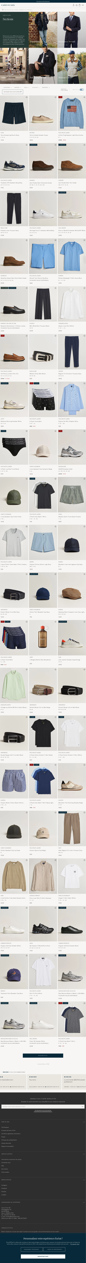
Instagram (4, 1185)
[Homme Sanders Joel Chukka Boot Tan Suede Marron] (72, 161)
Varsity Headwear (35, 466)
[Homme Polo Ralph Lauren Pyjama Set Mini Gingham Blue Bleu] (72, 399)
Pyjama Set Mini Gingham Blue (68, 421)
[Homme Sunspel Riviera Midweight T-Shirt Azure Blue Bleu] (72, 256)
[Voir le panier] (79, 5)
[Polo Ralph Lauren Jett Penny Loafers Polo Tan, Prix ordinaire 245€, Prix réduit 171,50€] (14, 356)
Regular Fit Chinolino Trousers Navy (69, 373)
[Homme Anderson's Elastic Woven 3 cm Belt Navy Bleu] (14, 590)
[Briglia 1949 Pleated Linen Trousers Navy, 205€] (14, 213)
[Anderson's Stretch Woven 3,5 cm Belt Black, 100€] (72, 690)
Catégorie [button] (8, 87)
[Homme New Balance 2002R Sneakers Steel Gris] (72, 447)
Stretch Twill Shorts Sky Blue (39, 278)
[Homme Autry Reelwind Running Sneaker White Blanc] (14, 399)
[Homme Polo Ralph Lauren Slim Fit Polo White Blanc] (43, 971)
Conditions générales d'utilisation (10, 1133)
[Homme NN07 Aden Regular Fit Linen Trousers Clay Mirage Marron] (72, 828)
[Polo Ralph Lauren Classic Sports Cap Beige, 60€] (43, 833)
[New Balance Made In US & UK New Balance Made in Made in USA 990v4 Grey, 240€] (72, 976)
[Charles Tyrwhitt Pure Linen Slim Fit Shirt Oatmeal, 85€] (43, 881)
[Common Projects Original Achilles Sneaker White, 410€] (14, 929)
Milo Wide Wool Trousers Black (39, 326)
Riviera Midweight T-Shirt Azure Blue (70, 278)
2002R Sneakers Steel (65, 469)
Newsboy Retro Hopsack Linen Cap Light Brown (71, 612)
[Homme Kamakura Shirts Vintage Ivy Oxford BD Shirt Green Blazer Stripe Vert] (14, 685)
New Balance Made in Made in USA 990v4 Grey (71, 993)
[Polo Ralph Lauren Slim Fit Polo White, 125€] (43, 976)
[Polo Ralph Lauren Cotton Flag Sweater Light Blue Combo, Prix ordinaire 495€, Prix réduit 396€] (72, 118)
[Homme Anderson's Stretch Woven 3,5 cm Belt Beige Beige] (43, 685)
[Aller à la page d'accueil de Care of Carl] (8, 5)
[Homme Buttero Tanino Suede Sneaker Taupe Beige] (43, 113)
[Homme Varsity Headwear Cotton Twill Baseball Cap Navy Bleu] (43, 590)
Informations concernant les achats (11, 1159)
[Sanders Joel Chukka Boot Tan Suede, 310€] (72, 166)
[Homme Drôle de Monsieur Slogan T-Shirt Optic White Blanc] (72, 876)
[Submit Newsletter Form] (82, 1106)
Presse (3, 1137)
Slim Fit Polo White (36, 993)
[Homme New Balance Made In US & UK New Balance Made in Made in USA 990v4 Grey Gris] (72, 971)
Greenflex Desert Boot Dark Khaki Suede (13, 278)
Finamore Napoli (63, 323)
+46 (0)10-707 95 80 (9, 1215)
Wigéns (60, 561)
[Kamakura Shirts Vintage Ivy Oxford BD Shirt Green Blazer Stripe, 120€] (14, 690)
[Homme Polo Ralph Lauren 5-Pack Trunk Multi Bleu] (14, 637)
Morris (32, 561)
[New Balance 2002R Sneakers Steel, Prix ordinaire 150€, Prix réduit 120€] (72, 452)
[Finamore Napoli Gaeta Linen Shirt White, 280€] (72, 309)
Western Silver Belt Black (38, 373)
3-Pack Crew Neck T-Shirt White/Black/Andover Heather (39, 517)
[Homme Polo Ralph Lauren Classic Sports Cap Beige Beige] (43, 828)
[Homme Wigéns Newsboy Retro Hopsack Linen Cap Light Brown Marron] (72, 590)
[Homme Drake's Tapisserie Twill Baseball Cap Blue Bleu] (14, 971)
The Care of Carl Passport (43, 1)
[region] (43, 1082)
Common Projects (6, 943)
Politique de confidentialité (9, 1140)
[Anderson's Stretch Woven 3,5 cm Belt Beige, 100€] (43, 690)
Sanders (32, 180)
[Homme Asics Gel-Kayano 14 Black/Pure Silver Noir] (43, 923)
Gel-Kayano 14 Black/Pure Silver (40, 946)
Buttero (32, 132)
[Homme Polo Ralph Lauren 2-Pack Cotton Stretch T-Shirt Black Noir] (43, 733)
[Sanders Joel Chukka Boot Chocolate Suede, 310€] (43, 166)
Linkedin (3, 1195)
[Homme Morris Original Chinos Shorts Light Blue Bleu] (43, 542)
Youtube (3, 1191)
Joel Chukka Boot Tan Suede (67, 183)
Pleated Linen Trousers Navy (10, 230)
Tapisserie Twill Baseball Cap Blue (12, 993)
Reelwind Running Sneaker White (11, 421)
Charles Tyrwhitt (35, 895)
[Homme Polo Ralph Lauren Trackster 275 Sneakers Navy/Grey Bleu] (14, 161)
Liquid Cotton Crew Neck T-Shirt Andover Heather (14, 564)
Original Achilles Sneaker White (11, 946)
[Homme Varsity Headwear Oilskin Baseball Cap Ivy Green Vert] (14, 828)
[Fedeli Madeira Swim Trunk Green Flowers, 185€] (72, 499)
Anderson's (4, 609)
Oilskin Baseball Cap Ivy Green (10, 850)
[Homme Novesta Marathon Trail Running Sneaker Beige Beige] (72, 780)
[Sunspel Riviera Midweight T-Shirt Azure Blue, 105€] (72, 261)
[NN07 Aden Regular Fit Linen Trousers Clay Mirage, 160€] (72, 833)
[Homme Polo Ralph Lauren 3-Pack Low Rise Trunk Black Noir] (14, 447)
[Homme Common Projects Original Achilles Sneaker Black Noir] (72, 923)
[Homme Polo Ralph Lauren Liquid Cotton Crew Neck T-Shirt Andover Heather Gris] (14, 542)
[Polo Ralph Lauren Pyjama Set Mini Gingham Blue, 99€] (72, 404)
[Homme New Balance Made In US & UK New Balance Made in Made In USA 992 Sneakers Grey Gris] (14, 1019)
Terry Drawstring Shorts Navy (10, 135)
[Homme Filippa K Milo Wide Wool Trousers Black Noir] (43, 304)
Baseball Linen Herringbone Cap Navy (70, 564)
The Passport (5, 1127)
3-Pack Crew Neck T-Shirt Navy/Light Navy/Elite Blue (41, 803)
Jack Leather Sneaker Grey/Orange (69, 660)
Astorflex (4, 275)
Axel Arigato (62, 228)
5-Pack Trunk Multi (36, 421)
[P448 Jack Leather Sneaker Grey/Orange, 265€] (72, 642)
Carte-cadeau (5, 1172)
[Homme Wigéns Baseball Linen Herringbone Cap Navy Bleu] (72, 542)
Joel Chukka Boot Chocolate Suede (41, 183)
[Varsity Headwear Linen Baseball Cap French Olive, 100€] (14, 499)
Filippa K (32, 323)
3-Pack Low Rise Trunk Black (10, 469)
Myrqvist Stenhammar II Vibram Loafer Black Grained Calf (13, 326)
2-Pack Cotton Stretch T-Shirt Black (41, 755)
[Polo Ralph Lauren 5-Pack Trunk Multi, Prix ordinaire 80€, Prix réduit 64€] (43, 404)
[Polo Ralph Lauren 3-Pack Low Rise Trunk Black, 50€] (14, 452)
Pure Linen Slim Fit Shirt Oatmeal (40, 898)
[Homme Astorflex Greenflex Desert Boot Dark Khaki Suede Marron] (14, 256)
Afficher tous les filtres (13, 92)
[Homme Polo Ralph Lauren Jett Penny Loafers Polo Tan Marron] (14, 351)
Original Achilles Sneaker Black (68, 946)
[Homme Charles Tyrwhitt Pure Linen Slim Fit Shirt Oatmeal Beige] (43, 876)
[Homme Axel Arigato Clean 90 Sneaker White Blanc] (43, 1019)
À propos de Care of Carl (8, 1130)
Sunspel (60, 275)
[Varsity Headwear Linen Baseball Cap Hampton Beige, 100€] (43, 452)
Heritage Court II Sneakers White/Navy (42, 230)
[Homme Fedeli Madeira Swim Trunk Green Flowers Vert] (72, 494)
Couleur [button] (35, 87)
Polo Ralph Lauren (63, 132)
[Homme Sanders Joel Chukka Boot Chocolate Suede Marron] (43, 161)
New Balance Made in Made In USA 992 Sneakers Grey (13, 1041)
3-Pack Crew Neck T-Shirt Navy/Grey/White (66, 1041)
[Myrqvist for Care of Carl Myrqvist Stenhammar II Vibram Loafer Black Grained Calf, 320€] (14, 309)
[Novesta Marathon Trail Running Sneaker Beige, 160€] (72, 786)
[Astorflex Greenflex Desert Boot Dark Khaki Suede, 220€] (14, 261)
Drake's (3, 991)
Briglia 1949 (4, 228)
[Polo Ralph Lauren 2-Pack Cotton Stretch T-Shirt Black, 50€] (43, 738)
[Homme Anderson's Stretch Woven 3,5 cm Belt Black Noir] (72, 685)
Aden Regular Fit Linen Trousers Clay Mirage (70, 850)
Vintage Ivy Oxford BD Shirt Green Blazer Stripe (14, 707)
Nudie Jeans (33, 371)
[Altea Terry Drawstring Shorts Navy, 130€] (14, 118)
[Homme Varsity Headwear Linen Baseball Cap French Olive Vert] (14, 494)
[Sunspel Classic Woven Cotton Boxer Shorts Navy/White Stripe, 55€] (14, 786)
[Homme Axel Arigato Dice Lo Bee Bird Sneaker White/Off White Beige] (72, 208)
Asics (31, 943)
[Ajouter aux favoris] (26, 97)
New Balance (62, 466)
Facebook (4, 1188)
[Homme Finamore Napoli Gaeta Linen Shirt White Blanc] (72, 304)
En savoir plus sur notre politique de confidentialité (43, 1111)
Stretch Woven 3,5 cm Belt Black (68, 707)
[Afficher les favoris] (76, 5)
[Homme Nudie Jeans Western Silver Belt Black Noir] (43, 351)
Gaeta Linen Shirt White (66, 326)
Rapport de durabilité (7, 1146)
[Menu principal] (83, 5)
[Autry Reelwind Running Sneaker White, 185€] (14, 404)
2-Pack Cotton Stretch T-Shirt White (70, 755)
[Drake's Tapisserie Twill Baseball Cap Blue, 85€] (14, 976)
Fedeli (60, 514)
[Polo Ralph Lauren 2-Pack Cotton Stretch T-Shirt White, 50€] (72, 738)
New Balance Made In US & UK (66, 991)
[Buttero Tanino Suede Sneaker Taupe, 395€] (43, 118)
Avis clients (4, 1169)
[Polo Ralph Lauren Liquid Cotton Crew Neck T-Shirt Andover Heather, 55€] (14, 547)
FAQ (2, 1166)
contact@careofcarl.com (13, 1216)
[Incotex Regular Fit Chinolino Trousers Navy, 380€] (72, 356)
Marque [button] (17, 87)
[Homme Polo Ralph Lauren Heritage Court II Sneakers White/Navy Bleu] (43, 208)
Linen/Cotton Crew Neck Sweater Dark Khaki (13, 898)
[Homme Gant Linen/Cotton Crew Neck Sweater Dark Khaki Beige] (14, 876)
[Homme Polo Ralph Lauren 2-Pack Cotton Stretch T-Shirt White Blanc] (72, 733)
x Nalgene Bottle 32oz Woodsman (40, 660)
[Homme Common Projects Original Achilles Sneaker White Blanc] (14, 923)
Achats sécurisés (6, 1143)
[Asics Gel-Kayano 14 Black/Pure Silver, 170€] (43, 929)
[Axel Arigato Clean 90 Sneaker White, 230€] (43, 1024)
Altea (2, 132)
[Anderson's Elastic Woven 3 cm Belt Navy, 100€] (14, 595)
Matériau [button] (46, 87)
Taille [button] (26, 87)
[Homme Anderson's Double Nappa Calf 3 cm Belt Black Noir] (14, 733)
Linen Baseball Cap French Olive (11, 516)
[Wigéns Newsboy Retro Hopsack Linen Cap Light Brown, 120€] (72, 595)
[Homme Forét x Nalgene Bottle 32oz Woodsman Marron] (43, 637)
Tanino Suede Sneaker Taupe (39, 135)
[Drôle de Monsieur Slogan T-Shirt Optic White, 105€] (72, 881)
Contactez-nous (5, 1162)
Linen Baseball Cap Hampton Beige (41, 469)
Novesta (60, 800)
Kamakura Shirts (6, 704)
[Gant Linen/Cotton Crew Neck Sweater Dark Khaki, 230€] (14, 881)
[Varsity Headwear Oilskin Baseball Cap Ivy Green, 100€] (14, 833)
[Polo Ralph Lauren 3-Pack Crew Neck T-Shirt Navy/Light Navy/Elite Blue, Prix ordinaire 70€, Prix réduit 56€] (43, 786)
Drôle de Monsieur (64, 895)
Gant (2, 895)
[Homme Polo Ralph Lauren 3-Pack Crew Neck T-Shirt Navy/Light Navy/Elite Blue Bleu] (43, 780)
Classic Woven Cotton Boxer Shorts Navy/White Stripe (12, 803)
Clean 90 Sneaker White (37, 1041)
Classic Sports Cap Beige (38, 850)
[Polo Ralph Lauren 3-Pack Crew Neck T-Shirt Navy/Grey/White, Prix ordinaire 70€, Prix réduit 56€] (72, 1024)
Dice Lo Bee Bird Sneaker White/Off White (71, 230)
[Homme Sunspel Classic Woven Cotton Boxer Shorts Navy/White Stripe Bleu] (14, 780)
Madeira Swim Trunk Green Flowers (69, 516)
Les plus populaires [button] (65, 89)
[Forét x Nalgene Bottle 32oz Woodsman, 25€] (43, 642)
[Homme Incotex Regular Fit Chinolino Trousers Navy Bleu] (72, 351)
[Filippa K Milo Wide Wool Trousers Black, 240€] (43, 309)
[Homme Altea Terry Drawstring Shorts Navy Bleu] (14, 113)
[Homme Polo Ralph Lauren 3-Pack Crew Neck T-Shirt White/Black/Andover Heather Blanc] (43, 494)
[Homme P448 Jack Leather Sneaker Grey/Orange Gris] (72, 637)
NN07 (59, 848)
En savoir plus (74, 1244)
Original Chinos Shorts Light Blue (40, 564)
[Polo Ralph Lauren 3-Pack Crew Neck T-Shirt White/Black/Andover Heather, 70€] (43, 499)
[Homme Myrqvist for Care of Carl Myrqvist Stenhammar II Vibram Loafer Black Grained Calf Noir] (14, 304)
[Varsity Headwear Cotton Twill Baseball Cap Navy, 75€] (43, 595)
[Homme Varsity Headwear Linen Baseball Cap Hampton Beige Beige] (43, 447)
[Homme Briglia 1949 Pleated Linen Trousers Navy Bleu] (14, 208)
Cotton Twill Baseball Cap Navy (40, 612)
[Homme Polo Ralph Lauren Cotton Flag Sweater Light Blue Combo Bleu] (72, 113)
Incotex (60, 371)
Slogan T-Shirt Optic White (67, 898)
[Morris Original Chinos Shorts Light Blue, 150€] (43, 547)
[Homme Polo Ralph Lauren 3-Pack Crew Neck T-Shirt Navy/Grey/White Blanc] (72, 1019)
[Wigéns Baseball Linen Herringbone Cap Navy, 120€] (72, 547)
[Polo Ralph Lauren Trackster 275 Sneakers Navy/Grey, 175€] (14, 166)
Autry (2, 418)
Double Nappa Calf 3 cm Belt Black (12, 755)
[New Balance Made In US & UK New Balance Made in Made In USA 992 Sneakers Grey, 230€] (14, 1024)
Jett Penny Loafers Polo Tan (9, 373)
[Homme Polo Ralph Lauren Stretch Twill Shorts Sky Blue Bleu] (43, 256)
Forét (31, 657)
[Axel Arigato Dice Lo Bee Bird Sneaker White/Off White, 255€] (72, 213)
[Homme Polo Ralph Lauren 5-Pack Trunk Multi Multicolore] (43, 399)
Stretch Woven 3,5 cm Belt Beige (40, 707)
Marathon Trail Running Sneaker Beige (70, 803)
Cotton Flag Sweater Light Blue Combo (70, 135)
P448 (59, 657)
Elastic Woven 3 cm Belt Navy (10, 612)
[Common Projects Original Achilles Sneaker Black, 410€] (72, 929)
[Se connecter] (73, 5)
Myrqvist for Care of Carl (8, 323)
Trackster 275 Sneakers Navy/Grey (11, 183)
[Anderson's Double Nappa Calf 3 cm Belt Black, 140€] (14, 738)
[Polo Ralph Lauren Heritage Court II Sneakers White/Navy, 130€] (43, 213)
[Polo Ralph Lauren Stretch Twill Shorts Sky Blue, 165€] (43, 261)
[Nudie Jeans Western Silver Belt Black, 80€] (43, 356)
